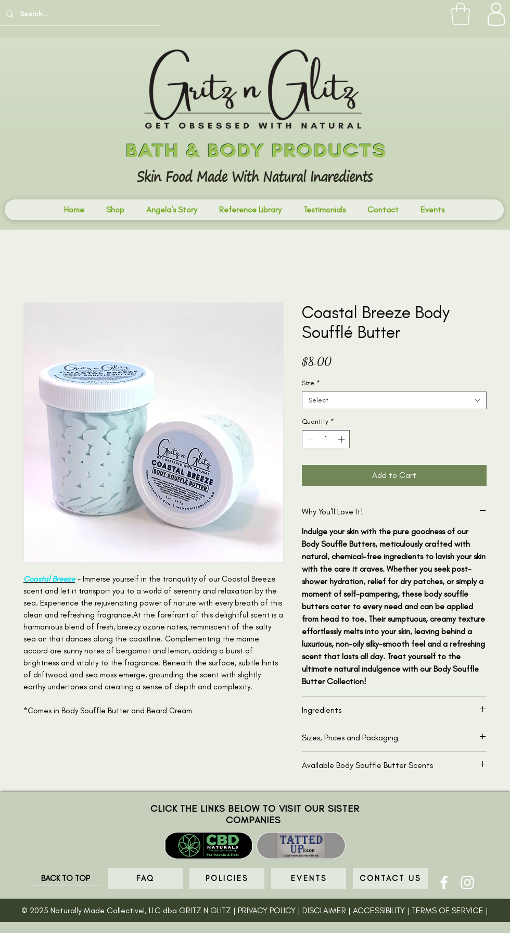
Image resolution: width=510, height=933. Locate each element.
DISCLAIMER (324, 910)
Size (311, 383)
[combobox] (394, 400)
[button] (460, 14)
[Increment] (342, 439)
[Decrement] (309, 439)
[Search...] (78, 14)
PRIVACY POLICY (267, 910)
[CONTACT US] (390, 878)
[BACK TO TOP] (65, 878)
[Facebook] (444, 882)
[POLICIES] (226, 878)
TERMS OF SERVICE (447, 910)
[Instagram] (467, 882)
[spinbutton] (326, 439)
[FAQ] (145, 878)
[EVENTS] (308, 878)
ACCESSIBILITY (379, 910)
